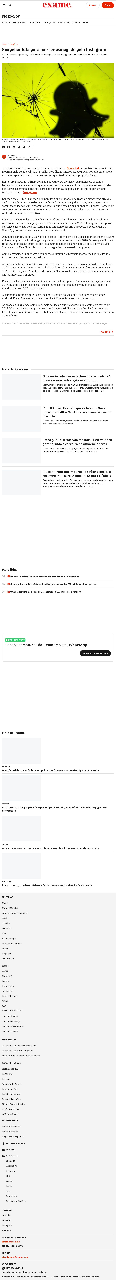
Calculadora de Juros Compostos (17, 1050)
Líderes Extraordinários (13, 1104)
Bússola (5, 1079)
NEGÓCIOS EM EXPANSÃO (14, 22)
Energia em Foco (10, 1089)
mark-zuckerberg (54, 323)
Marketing (7, 976)
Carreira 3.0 (11, 1166)
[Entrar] (108, 5)
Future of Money (10, 996)
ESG (4, 933)
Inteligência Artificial (12, 943)
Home (4, 44)
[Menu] (4, 5)
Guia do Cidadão (10, 1016)
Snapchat (86, 323)
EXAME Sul (7, 1074)
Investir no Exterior (11, 1094)
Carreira (6, 923)
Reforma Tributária (11, 1099)
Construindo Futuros (12, 1084)
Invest (5, 948)
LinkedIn (6, 1220)
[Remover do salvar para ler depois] (33, 147)
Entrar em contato (11, 1241)
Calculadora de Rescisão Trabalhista (19, 1045)
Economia (7, 928)
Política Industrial (10, 1114)
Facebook (37, 323)
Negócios (11, 16)
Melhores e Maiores (11, 1126)
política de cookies (39, 1277)
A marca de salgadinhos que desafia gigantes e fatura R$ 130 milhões (43, 576)
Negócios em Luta (10, 1109)
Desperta (10, 1171)
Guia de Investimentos (13, 1026)
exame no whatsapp (15, 640)
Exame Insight (9, 938)
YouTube (6, 1215)
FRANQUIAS (49, 22)
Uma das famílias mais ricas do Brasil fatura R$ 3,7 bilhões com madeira (44, 591)
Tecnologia (7, 991)
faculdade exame (15, 1143)
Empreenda (11, 1196)
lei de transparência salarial (86, 1277)
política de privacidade (60, 1277)
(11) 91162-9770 (14, 1246)
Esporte (5, 981)
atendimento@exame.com (15, 1257)
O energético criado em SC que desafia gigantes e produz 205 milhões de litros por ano (52, 584)
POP (4, 1006)
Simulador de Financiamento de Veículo (21, 1055)
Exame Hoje (100, 323)
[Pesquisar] (10, 5)
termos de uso (23, 1277)
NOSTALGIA (63, 22)
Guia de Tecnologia (11, 1021)
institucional (8, 1277)
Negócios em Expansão (13, 1136)
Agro (8, 1191)
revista (10, 1149)
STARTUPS (35, 22)
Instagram (73, 323)
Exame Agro (8, 986)
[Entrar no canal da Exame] (95, 653)
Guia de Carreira (10, 1031)
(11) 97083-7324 (14, 1268)
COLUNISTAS (8, 958)
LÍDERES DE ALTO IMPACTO (15, 913)
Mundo (5, 966)
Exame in (10, 1161)
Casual (5, 971)
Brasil (5, 918)
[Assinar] (93, 5)
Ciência (5, 1001)
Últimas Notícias (10, 908)
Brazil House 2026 (11, 1069)
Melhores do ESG (10, 1131)
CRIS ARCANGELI (80, 22)
